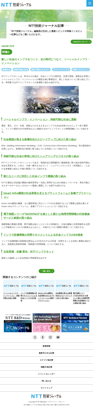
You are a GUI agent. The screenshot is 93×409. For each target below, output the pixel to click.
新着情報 (46, 346)
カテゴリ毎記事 (46, 360)
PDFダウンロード (80, 42)
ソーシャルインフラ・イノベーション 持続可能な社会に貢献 (39, 119)
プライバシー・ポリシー (56, 402)
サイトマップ (46, 388)
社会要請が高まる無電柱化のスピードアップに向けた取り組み (39, 139)
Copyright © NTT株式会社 (37, 402)
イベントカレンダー (46, 374)
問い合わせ (46, 381)
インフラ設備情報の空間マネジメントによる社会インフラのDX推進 (43, 235)
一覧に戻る (45, 271)
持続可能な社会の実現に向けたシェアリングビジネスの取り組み (41, 156)
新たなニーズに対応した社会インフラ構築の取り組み (34, 176)
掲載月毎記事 (46, 367)
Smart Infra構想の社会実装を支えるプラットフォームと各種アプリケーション (46, 291)
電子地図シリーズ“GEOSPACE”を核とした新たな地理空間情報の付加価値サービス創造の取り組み (81, 292)
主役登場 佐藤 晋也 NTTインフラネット (28, 251)
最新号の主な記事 (46, 353)
